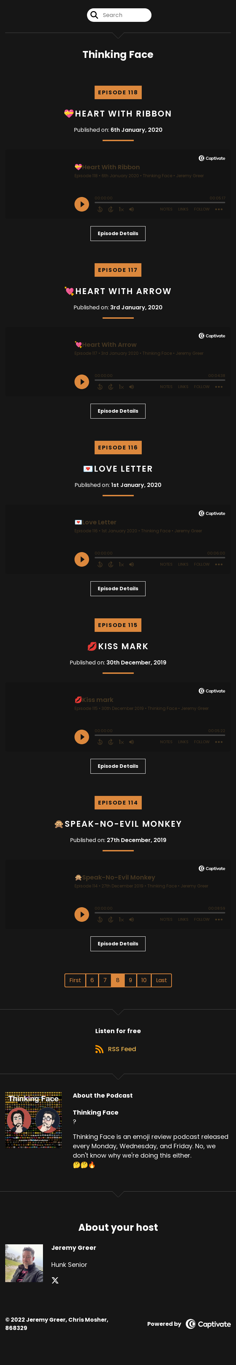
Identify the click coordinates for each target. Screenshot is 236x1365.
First (75, 984)
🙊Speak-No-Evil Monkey (118, 828)
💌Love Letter (118, 473)
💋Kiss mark (118, 650)
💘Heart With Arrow (118, 295)
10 (144, 984)
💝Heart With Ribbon (118, 117)
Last (161, 984)
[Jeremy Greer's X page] (55, 1289)
